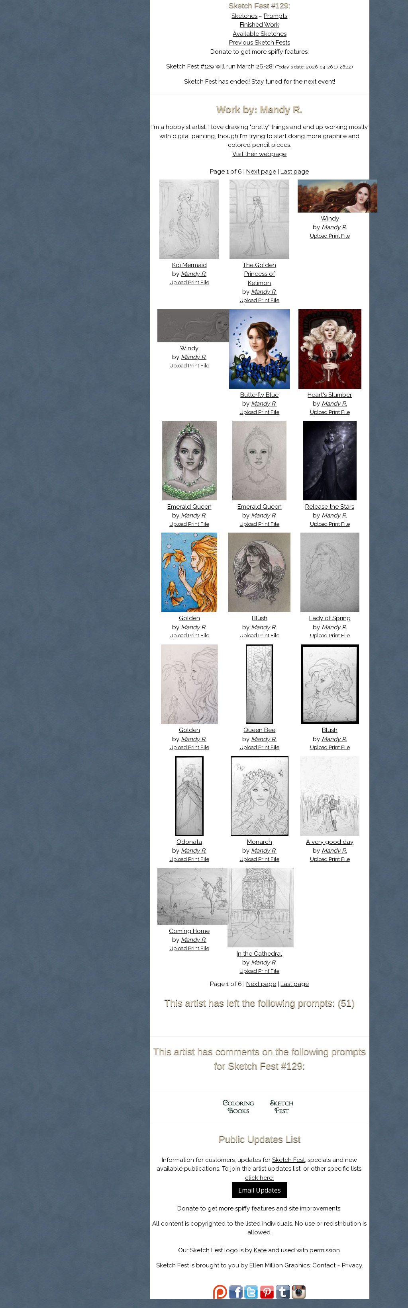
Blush (263, 627)
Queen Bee (264, 739)
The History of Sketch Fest (98, 69)
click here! (263, 1186)
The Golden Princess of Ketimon (263, 274)
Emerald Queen (196, 506)
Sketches (249, 16)
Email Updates (263, 1199)
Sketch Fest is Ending (98, 45)
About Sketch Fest (98, 57)
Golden (196, 627)
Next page (265, 171)
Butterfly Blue (264, 394)
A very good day (331, 850)
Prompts (280, 16)
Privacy (356, 1274)
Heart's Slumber (331, 394)
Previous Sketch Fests (263, 42)
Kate (264, 1259)
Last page (299, 171)
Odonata (196, 850)
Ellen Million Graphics (283, 1274)
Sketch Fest (293, 1168)
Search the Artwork (98, 81)
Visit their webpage (264, 154)
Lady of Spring (331, 627)
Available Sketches (263, 33)
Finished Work (263, 24)
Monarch (263, 850)
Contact (327, 1274)
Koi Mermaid (196, 265)
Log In (79, 93)
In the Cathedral (263, 962)
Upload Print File (196, 282)
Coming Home (196, 939)
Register (115, 93)
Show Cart (86, 103)
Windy (331, 218)
